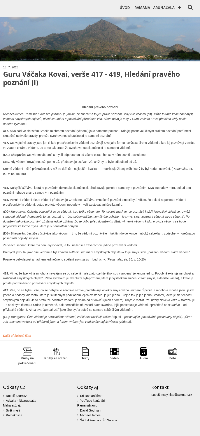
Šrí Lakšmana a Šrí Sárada (98, 420)
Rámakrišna (14, 415)
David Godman (90, 410)
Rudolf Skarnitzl (16, 396)
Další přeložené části (17, 335)
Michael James (90, 415)
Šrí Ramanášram (91, 396)
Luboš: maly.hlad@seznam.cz (171, 394)
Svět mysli (13, 410)
